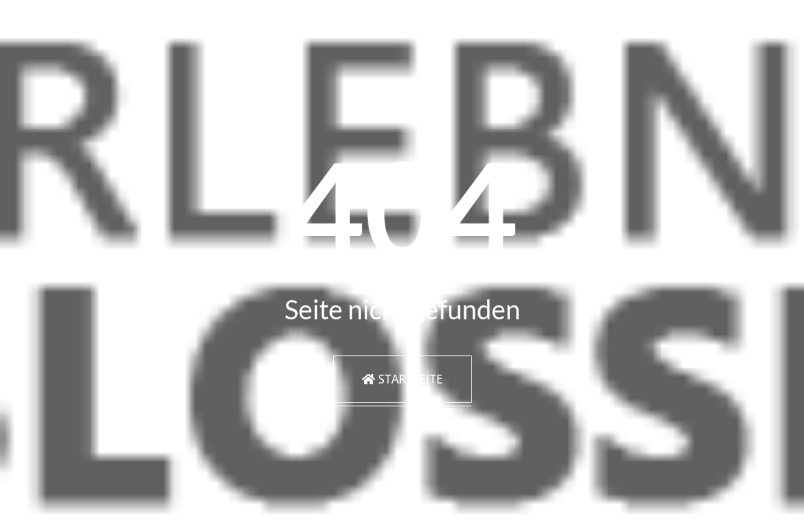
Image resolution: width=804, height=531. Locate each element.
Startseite (402, 379)
